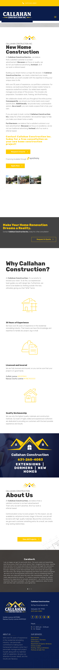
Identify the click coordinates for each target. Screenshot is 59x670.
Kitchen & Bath (36, 646)
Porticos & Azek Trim (38, 650)
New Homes (35, 638)
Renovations (35, 642)
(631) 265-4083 (36, 611)
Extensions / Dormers (38, 640)
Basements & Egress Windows (41, 644)
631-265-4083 (30, 459)
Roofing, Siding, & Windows (40, 648)
